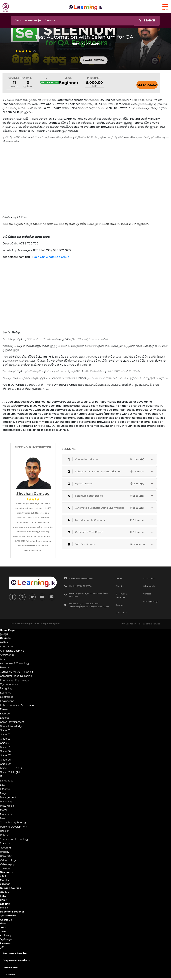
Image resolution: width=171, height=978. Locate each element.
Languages (6, 780)
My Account (149, 578)
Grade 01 (5, 730)
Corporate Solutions (16, 960)
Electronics (6, 696)
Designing (6, 688)
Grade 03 (5, 738)
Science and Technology (14, 839)
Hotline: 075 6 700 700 (80, 586)
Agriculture (6, 646)
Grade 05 (5, 747)
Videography (7, 864)
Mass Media (7, 805)
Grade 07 (5, 755)
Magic (3, 793)
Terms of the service (149, 624)
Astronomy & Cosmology (14, 663)
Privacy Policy (128, 624)
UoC (58, 623)
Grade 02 (5, 734)
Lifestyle (5, 789)
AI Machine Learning (12, 650)
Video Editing (8, 860)
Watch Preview (93, 60)
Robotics (5, 835)
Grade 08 (5, 759)
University (6, 856)
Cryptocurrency (9, 684)
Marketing (6, 801)
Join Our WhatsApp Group (51, 257)
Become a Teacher (15, 953)
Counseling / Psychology (14, 680)
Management (8, 797)
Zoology (5, 868)
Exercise (5, 713)
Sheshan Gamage (32, 493)
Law (2, 784)
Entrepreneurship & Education (17, 705)
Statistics (5, 843)
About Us (120, 586)
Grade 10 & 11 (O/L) (11, 768)
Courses (119, 605)
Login (10, 974)
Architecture (7, 654)
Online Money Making (13, 822)
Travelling (5, 847)
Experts (4, 717)
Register (11, 967)
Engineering (7, 701)
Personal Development (13, 826)
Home (119, 578)
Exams (4, 709)
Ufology (4, 851)
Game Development (12, 721)
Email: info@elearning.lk (81, 578)
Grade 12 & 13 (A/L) (10, 772)
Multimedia (6, 814)
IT (1, 776)
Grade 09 (5, 763)
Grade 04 (5, 742)
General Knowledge (11, 726)
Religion (5, 830)
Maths (3, 809)
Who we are (121, 612)
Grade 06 (5, 751)
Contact (147, 593)
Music (3, 818)
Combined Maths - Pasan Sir (16, 671)
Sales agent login (151, 601)
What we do (149, 586)
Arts (2, 659)
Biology (4, 667)
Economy (5, 692)
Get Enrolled (147, 84)
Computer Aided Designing (16, 675)
